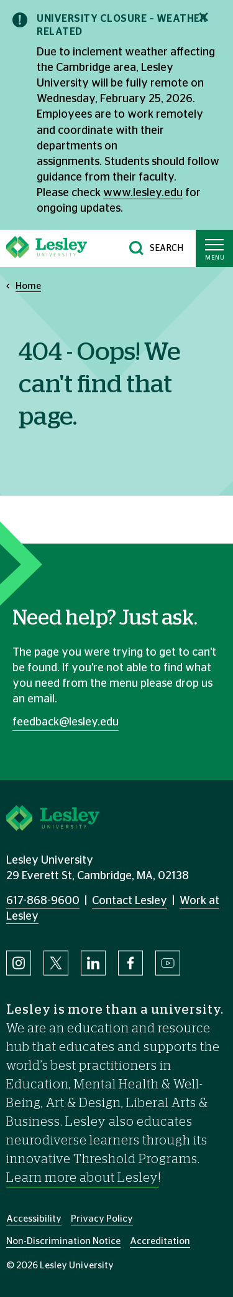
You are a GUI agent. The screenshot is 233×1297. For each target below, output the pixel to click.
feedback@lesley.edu (65, 722)
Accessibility (34, 1219)
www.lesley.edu (143, 193)
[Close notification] (203, 17)
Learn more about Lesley (82, 1178)
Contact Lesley (129, 901)
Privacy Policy (102, 1219)
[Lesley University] (46, 248)
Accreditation (160, 1241)
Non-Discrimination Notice (63, 1241)
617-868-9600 (43, 901)
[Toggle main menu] (214, 248)
